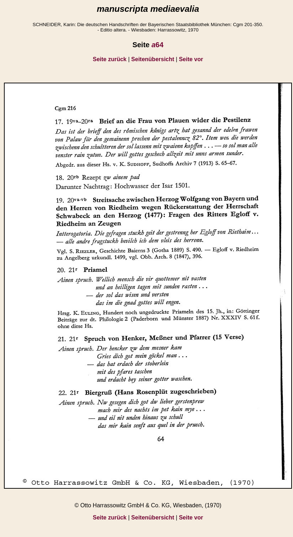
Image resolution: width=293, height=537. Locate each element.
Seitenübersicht (152, 59)
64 (157, 45)
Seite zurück (109, 59)
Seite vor (191, 59)
